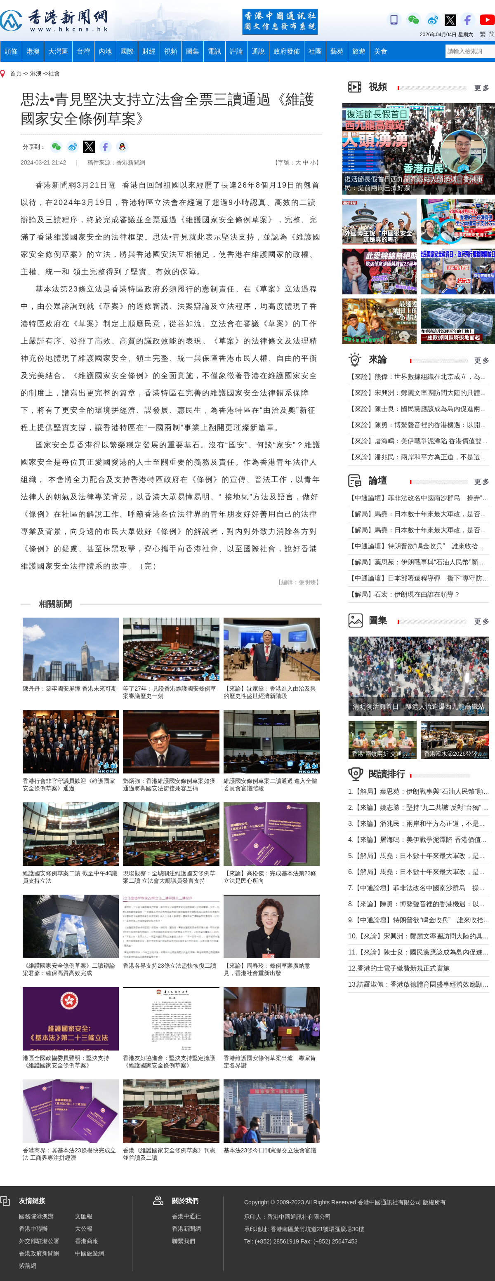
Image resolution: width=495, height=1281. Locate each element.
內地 (105, 51)
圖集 (192, 51)
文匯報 (83, 1216)
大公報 (83, 1228)
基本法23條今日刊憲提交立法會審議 (270, 1150)
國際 (127, 51)
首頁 (15, 73)
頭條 (11, 51)
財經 (149, 51)
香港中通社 (186, 1216)
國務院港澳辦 (36, 1216)
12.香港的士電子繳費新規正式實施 (399, 968)
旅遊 (358, 51)
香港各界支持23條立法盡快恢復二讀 (169, 965)
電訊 (214, 51)
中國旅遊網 (89, 1253)
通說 (258, 51)
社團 (315, 51)
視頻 (170, 51)
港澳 (33, 51)
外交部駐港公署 (39, 1241)
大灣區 (58, 51)
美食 (380, 51)
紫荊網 (27, 1265)
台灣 (83, 51)
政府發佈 (286, 51)
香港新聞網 (186, 1228)
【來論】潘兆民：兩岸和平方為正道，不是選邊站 (420, 457)
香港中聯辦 (33, 1228)
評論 (236, 51)
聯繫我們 (183, 1241)
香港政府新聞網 (39, 1253)
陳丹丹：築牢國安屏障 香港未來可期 (70, 688)
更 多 (481, 88)
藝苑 (337, 51)
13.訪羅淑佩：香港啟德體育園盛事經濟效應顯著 (418, 984)
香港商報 (86, 1241)
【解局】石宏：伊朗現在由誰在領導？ (404, 594)
